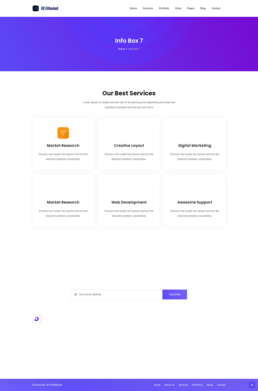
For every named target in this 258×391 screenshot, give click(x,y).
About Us (139, 325)
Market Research (63, 164)
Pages (190, 8)
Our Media (140, 349)
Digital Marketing (95, 341)
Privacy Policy (142, 341)
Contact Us (140, 356)
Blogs (210, 384)
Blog (203, 8)
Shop (178, 8)
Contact (216, 8)
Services (148, 8)
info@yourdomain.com (52, 346)
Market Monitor (94, 349)
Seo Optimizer (93, 333)
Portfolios (197, 384)
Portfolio (164, 8)
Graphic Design (94, 356)
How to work (141, 333)
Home (133, 8)
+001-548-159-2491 (50, 338)
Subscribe (175, 294)
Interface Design (94, 325)
